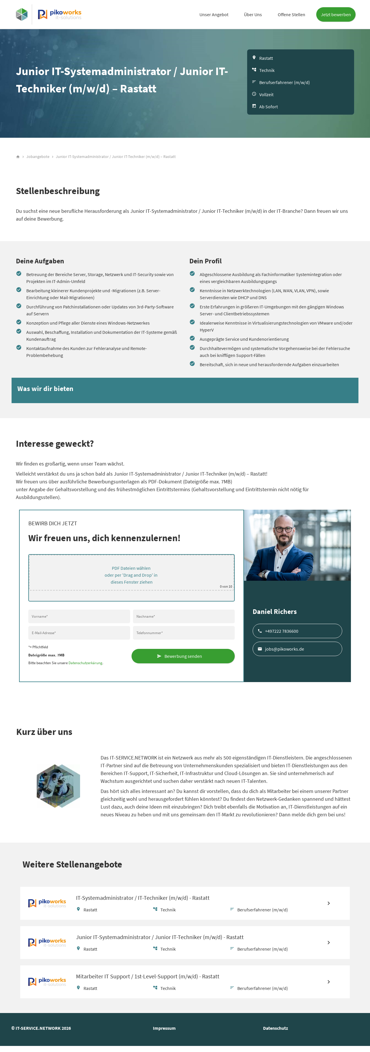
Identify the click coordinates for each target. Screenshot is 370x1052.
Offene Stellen (291, 14)
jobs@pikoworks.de (284, 651)
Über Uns (253, 14)
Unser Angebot (213, 14)
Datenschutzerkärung (85, 665)
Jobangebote (37, 159)
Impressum (164, 1034)
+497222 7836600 (281, 633)
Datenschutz (275, 1034)
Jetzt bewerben (336, 14)
